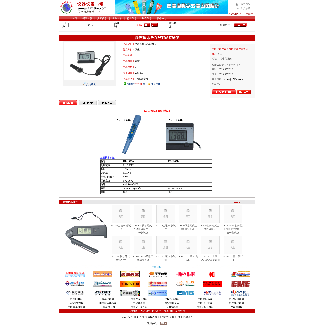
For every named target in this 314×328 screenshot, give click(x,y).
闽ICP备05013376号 (182, 317)
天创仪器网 (172, 307)
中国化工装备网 (139, 307)
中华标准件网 (236, 299)
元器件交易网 (76, 303)
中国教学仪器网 (107, 303)
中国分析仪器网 (205, 307)
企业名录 (117, 18)
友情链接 (180, 310)
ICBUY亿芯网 (172, 299)
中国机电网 (76, 299)
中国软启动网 (205, 299)
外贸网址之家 (172, 303)
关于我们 (134, 310)
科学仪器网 (108, 299)
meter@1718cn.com (233, 79)
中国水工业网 (205, 303)
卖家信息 (102, 18)
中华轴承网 (139, 303)
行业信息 (132, 18)
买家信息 (87, 18)
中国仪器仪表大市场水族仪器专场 (230, 49)
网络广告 (157, 310)
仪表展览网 (236, 307)
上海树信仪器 (108, 307)
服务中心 (161, 18)
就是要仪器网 (236, 303)
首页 (74, 18)
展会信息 (147, 18)
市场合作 (168, 310)
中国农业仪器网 (139, 299)
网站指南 (145, 310)
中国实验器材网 (76, 307)
